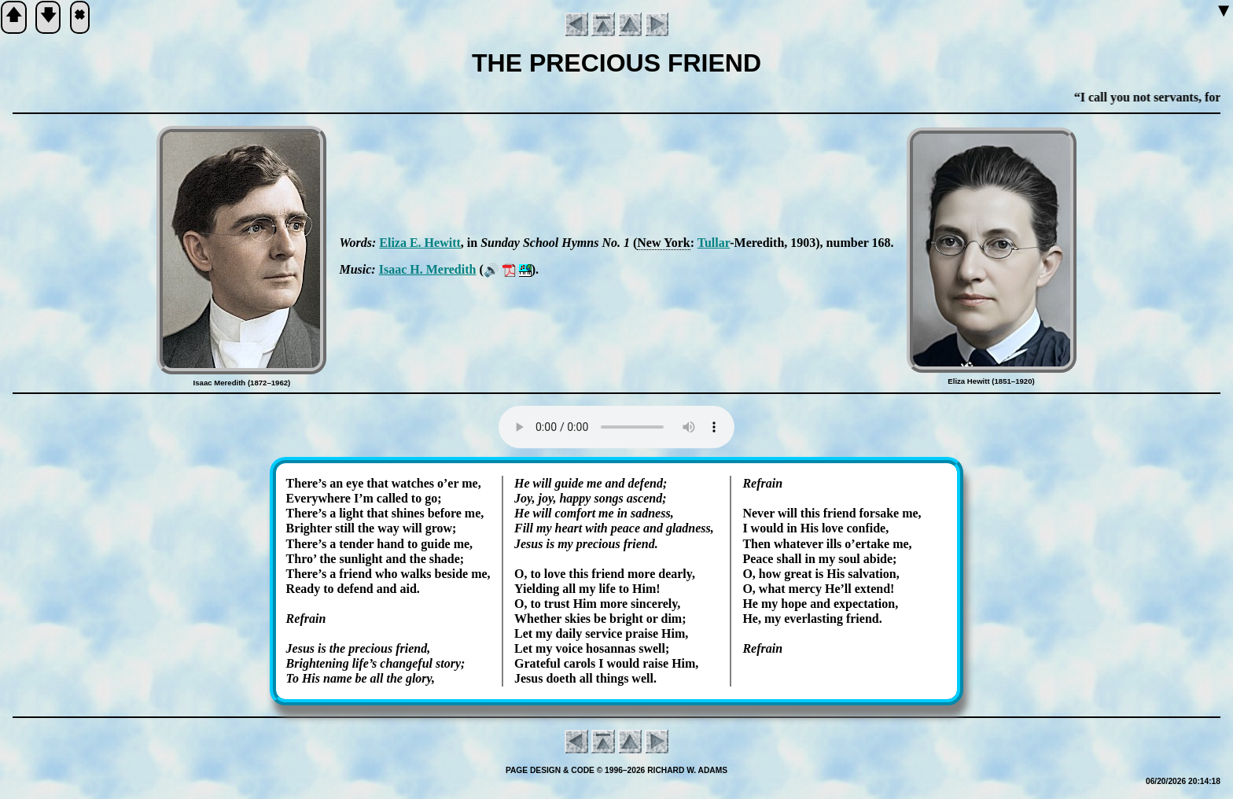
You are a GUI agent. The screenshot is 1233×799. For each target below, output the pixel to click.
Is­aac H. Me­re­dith (428, 269)
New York (663, 242)
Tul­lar (714, 242)
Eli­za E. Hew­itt (420, 242)
